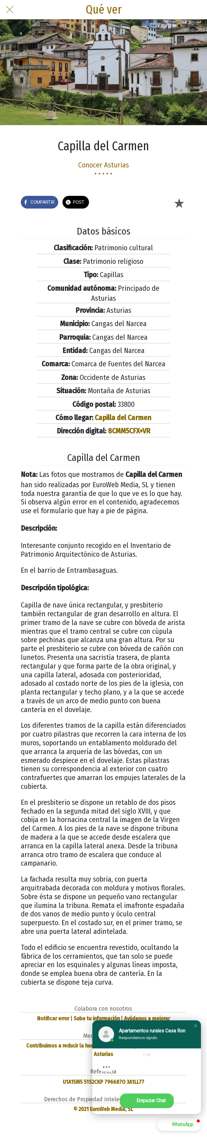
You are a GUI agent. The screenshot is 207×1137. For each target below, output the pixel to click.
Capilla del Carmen (123, 417)
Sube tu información (97, 1018)
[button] (196, 1026)
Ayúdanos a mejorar (147, 1018)
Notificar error (53, 1018)
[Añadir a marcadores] (179, 203)
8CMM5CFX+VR (129, 431)
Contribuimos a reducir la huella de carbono (76, 1045)
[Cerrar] (9, 9)
